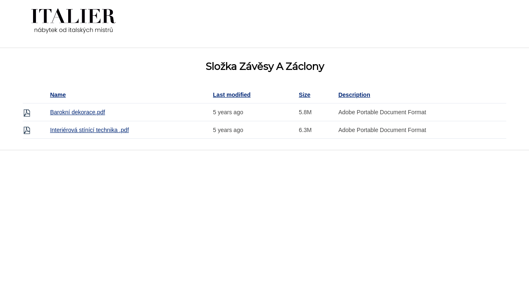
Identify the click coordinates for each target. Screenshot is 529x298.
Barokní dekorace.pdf (77, 112)
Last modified (231, 94)
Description (354, 94)
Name (58, 94)
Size (304, 94)
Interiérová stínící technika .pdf (89, 130)
